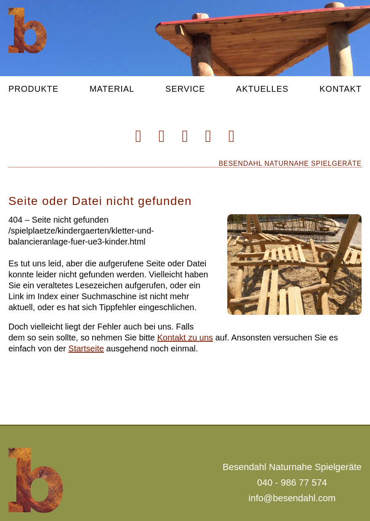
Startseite (86, 348)
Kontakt (340, 89)
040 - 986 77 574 (292, 482)
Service (185, 89)
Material (112, 89)
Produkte (33, 89)
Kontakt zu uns (185, 337)
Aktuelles (262, 89)
